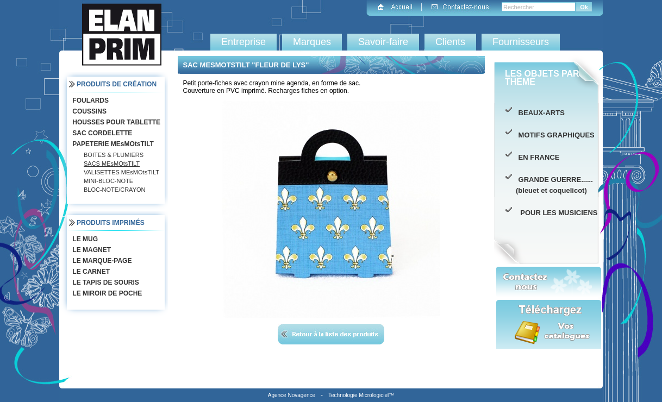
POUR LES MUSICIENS (557, 213)
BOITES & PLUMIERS (113, 155)
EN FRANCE (537, 157)
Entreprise (243, 41)
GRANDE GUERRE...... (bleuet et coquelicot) (554, 184)
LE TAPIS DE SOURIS (104, 282)
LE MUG (84, 239)
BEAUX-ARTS (540, 113)
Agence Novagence (291, 395)
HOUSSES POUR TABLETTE (115, 122)
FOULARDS (89, 100)
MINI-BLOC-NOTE (108, 181)
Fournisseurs (521, 41)
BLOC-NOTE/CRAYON (114, 189)
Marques (312, 41)
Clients (450, 41)
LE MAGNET (90, 250)
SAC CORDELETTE (101, 133)
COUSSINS (88, 111)
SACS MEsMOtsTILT (112, 163)
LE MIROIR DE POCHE (106, 293)
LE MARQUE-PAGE (101, 261)
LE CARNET (90, 271)
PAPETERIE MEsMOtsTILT (112, 144)
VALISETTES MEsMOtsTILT (121, 172)
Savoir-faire (383, 41)
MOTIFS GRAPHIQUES (555, 135)
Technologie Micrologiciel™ (361, 395)
